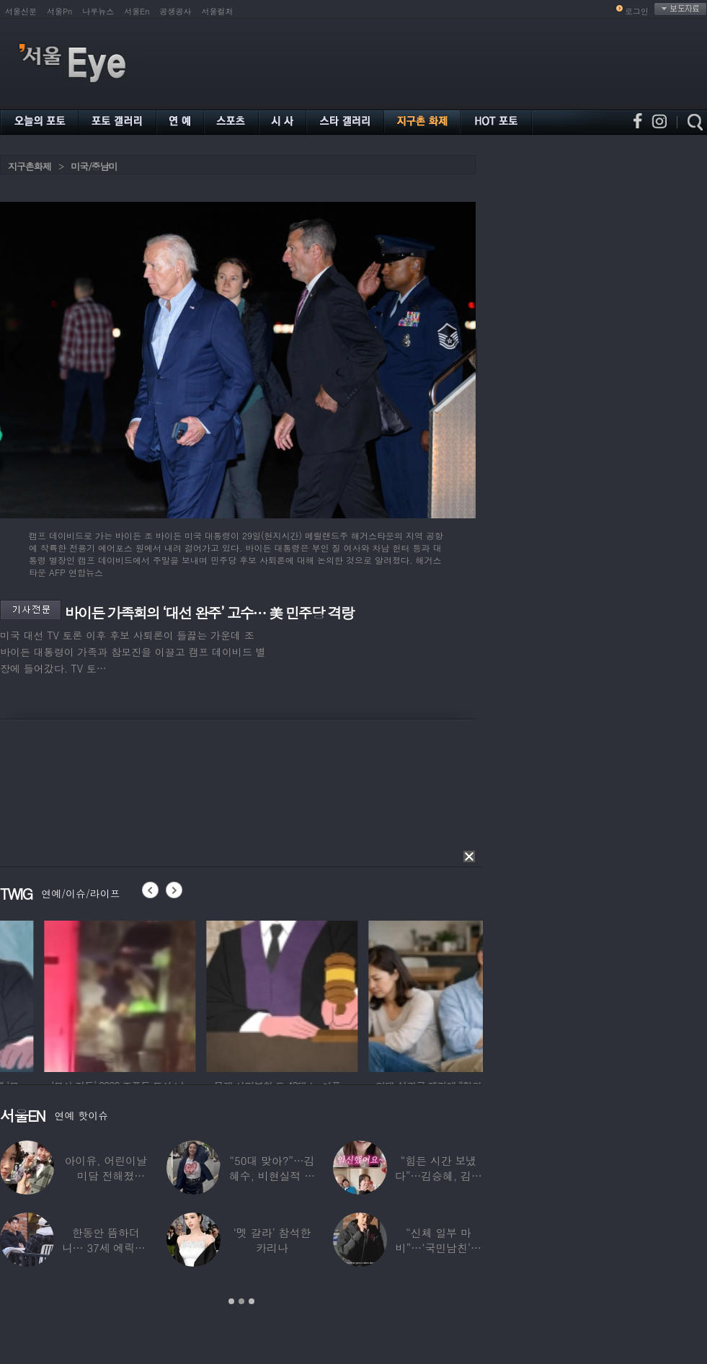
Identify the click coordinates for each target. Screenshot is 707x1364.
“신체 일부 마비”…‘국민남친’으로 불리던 (438, 1247)
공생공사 (176, 11)
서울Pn (59, 11)
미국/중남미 (94, 166)
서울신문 (21, 11)
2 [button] (241, 1301)
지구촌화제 (29, 166)
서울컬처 (218, 11)
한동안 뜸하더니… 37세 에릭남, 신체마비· (106, 1247)
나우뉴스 (98, 11)
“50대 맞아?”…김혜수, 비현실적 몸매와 (272, 1175)
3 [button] (251, 1301)
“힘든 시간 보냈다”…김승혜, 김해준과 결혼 (438, 1175)
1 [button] (231, 1301)
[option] (75, 994)
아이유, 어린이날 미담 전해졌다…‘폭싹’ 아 (106, 1175)
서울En (136, 11)
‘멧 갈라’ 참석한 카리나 (272, 1240)
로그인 (637, 11)
